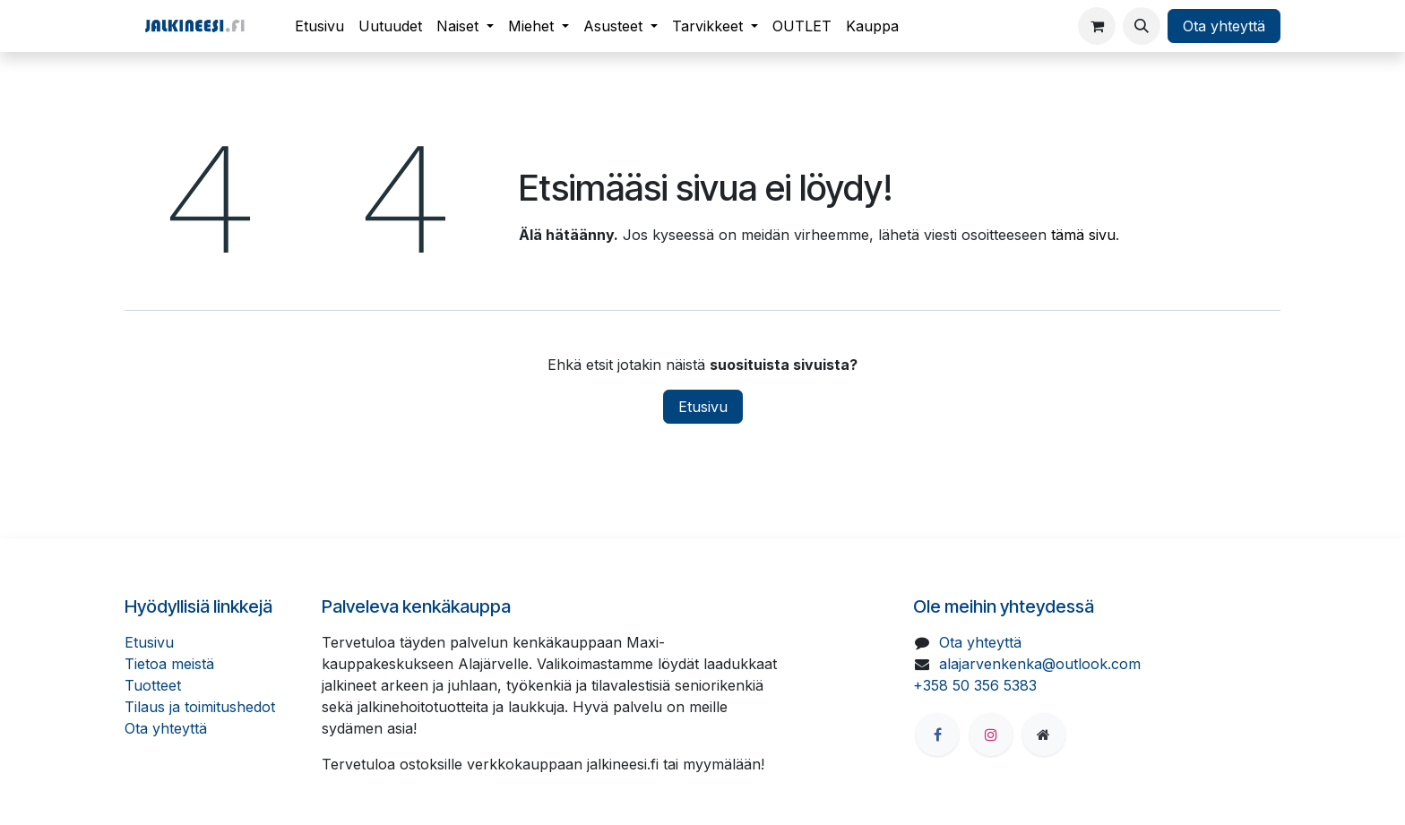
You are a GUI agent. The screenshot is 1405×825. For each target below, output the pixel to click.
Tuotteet (153, 685)
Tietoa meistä (169, 664)
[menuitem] (319, 26)
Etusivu (703, 407)
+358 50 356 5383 (975, 685)
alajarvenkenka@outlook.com (1040, 664)
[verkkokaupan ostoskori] (1097, 26)
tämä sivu (1083, 235)
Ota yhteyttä (1224, 26)
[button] (1141, 26)
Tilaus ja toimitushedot (200, 707)
